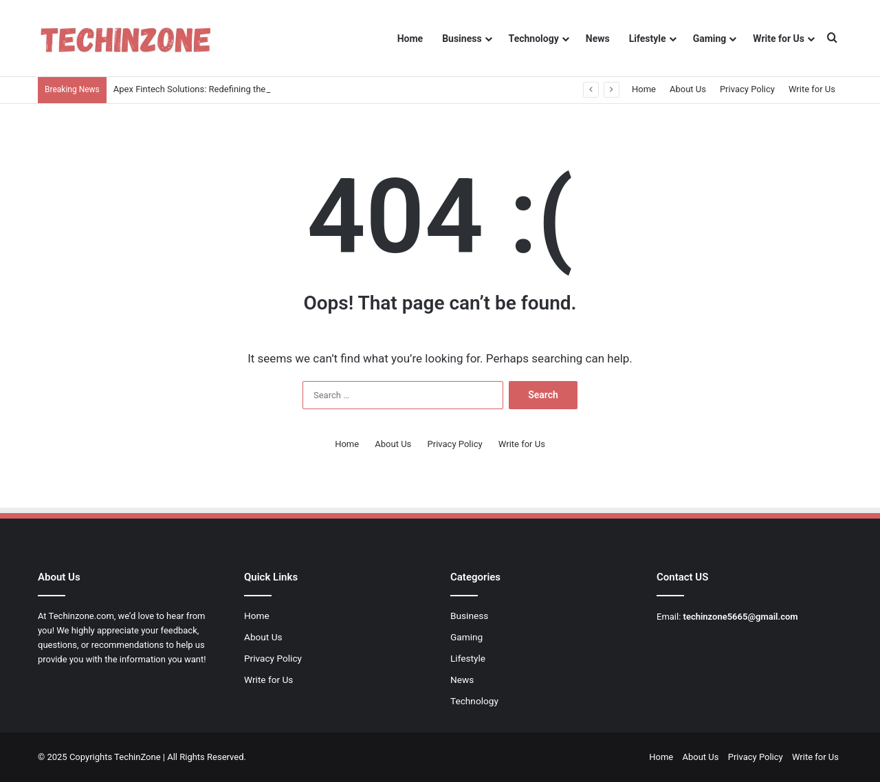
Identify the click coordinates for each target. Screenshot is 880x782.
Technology (534, 38)
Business (461, 38)
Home (410, 38)
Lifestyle (647, 38)
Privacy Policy (747, 89)
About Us (688, 89)
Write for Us (778, 38)
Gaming (710, 38)
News (598, 38)
